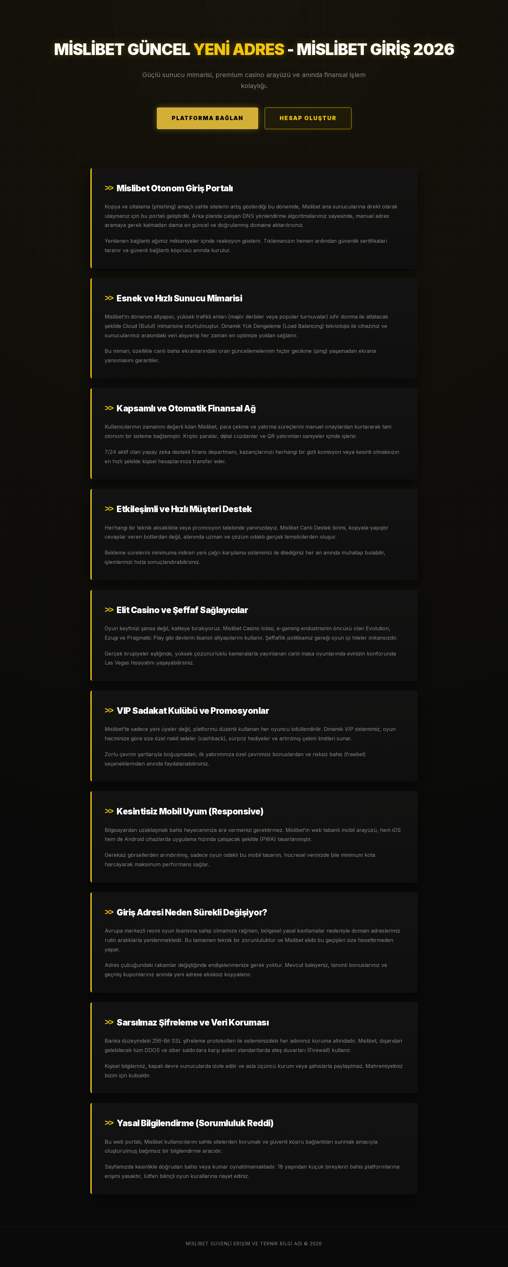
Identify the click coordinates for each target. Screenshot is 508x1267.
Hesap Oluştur (308, 118)
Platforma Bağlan (207, 118)
